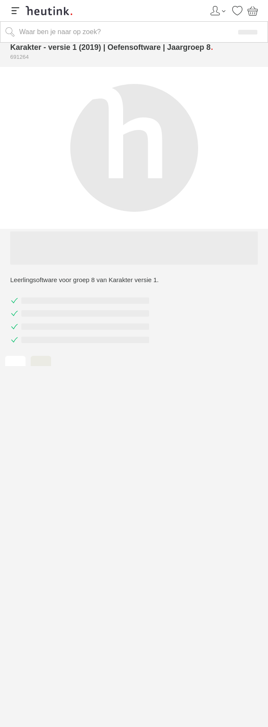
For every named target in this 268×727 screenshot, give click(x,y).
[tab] (15, 361)
